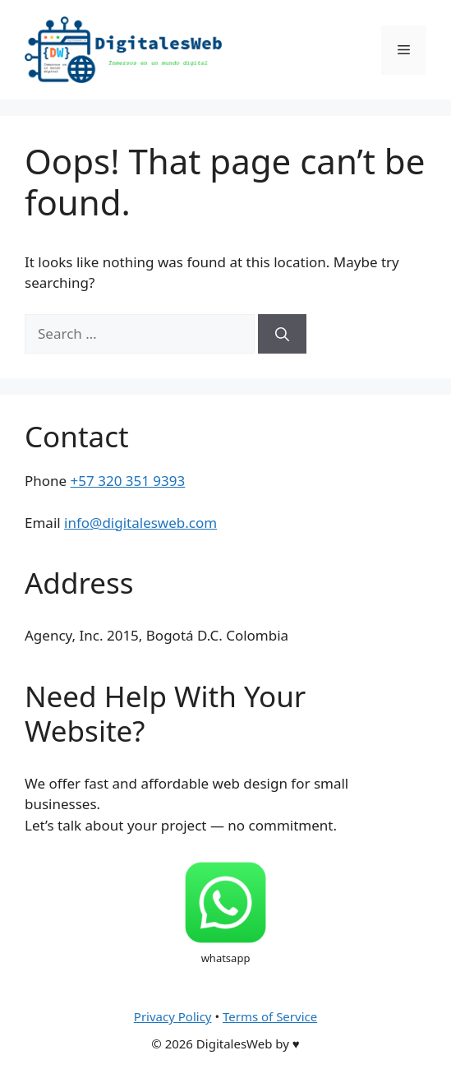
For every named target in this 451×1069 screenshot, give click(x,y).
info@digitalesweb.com (140, 522)
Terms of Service (270, 1016)
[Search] (282, 334)
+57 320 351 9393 (128, 480)
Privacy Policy (173, 1016)
